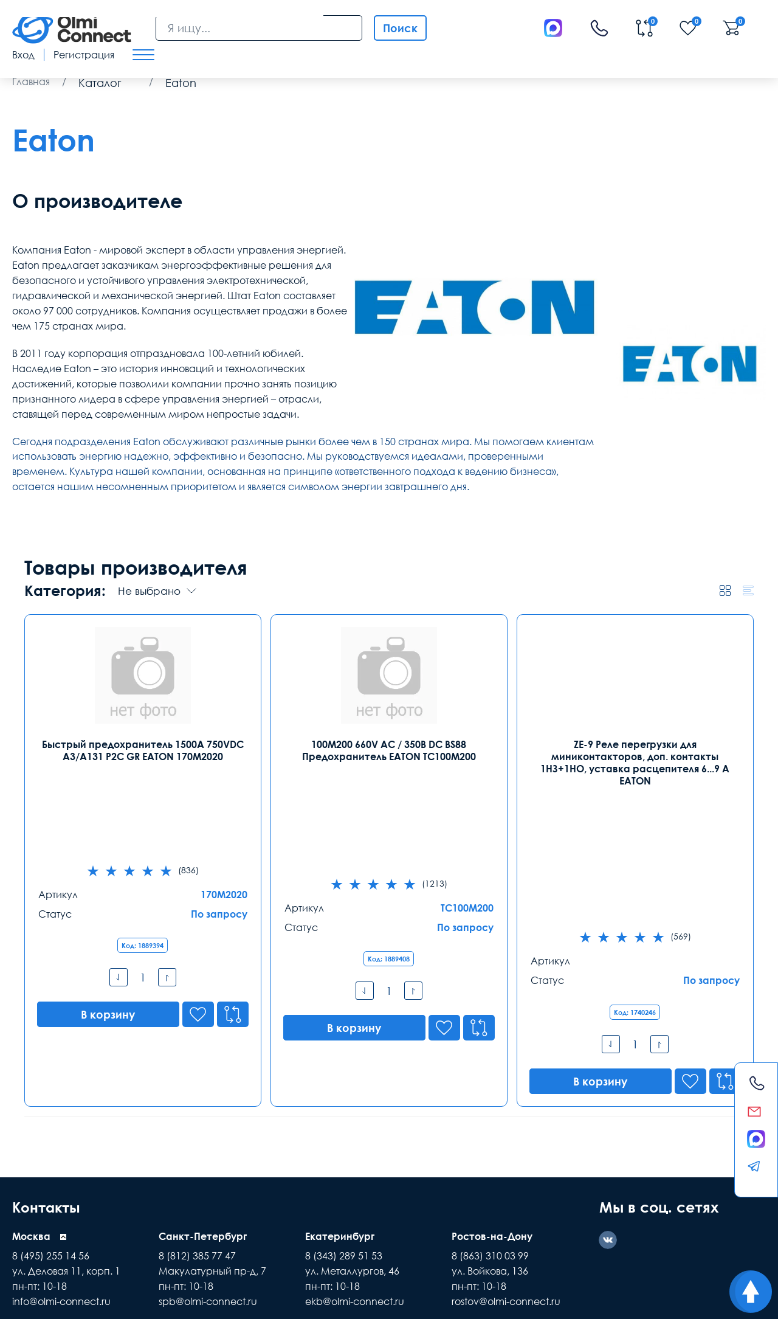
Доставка (35, 1195)
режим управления (115, 1225)
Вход (23, 55)
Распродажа (383, 1195)
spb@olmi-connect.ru (208, 1147)
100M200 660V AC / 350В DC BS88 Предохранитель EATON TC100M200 (389, 750)
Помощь (482, 1195)
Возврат (659, 1195)
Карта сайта (182, 1299)
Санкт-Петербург (203, 1082)
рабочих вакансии (348, 1225)
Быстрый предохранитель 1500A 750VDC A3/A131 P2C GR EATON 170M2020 (143, 750)
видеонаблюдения (272, 1225)
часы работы (488, 1225)
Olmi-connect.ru (412, 1264)
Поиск (400, 28)
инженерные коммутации (637, 1225)
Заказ (292, 1195)
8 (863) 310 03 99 (490, 1101)
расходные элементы (132, 1238)
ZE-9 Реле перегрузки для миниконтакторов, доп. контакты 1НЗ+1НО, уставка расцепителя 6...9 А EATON (634, 762)
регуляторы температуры (228, 1238)
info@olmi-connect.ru (61, 1147)
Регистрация (83, 55)
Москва (31, 1082)
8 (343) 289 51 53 (343, 1101)
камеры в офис (551, 1225)
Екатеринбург (339, 1082)
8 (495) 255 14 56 (50, 1101)
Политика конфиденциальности (70, 1299)
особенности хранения (545, 1238)
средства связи (43, 1225)
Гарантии (209, 1195)
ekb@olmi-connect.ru (354, 1147)
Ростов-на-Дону (492, 1082)
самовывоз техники (194, 1225)
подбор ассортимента (326, 1238)
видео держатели (423, 1225)
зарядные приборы (49, 1238)
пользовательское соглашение (436, 1238)
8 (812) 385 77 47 (197, 1101)
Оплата (121, 1195)
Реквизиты (572, 1195)
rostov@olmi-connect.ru (506, 1147)
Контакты (47, 1052)
